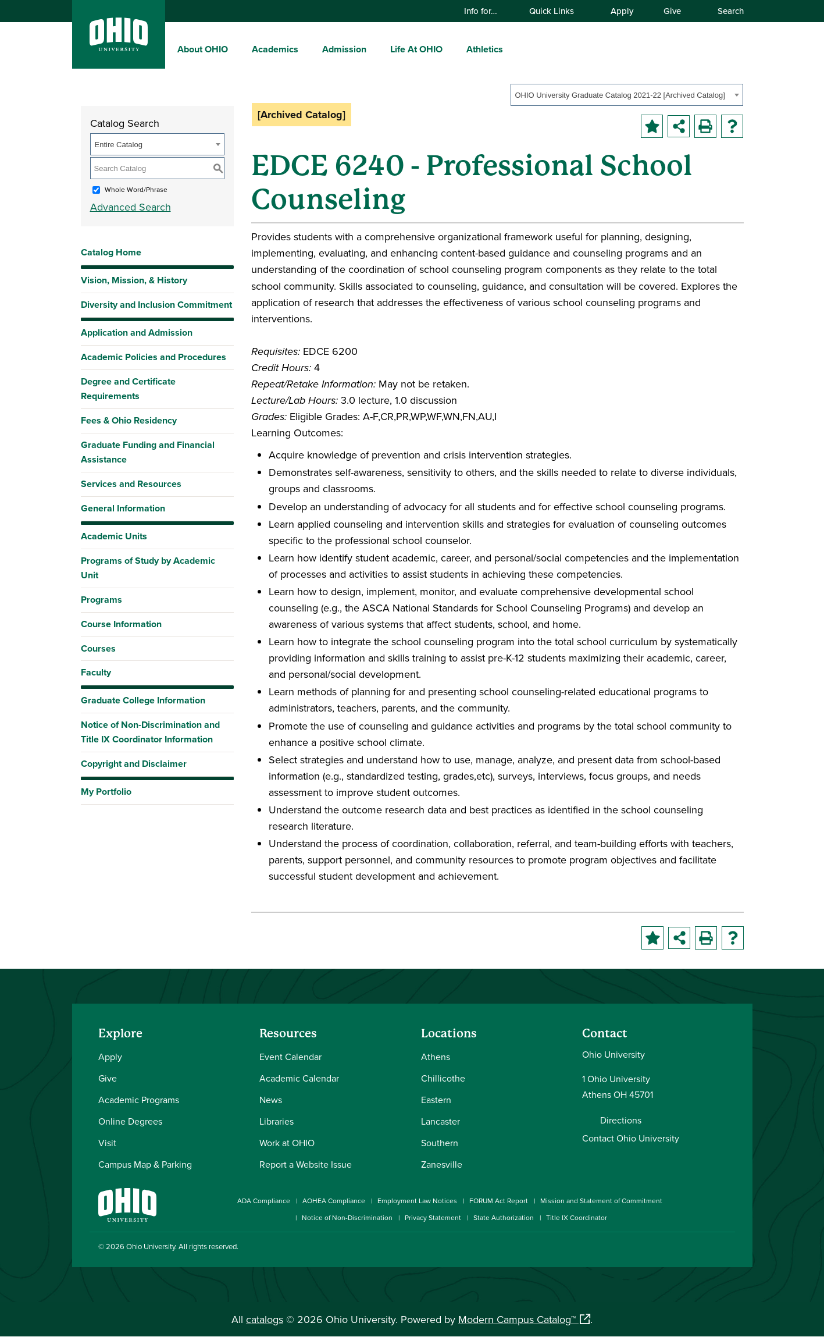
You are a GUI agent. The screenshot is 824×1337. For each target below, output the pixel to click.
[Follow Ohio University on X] (693, 1248)
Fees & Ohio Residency (129, 420)
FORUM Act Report (498, 1201)
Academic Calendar (299, 1078)
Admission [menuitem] (344, 49)
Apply (622, 11)
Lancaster (440, 1121)
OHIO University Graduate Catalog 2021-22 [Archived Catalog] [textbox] (620, 95)
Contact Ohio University (630, 1138)
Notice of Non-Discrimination (347, 1217)
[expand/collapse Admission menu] (375, 48)
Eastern (436, 1099)
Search (725, 11)
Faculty (96, 672)
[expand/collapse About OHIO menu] (236, 48)
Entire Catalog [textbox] (118, 144)
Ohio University (150, 1246)
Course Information (121, 624)
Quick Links (557, 11)
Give (672, 11)
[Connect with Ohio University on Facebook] (623, 1248)
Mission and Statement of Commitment (601, 1201)
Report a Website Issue (305, 1164)
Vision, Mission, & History (134, 280)
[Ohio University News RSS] (727, 1248)
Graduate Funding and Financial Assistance (148, 452)
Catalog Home (111, 252)
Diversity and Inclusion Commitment (156, 304)
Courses (98, 648)
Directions (620, 1120)
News (270, 1099)
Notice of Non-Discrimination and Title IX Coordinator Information (150, 732)
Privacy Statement (433, 1217)
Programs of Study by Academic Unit (148, 568)
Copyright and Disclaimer (134, 763)
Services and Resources (131, 483)
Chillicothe (443, 1078)
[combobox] (627, 95)
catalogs (264, 1319)
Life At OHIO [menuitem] (416, 49)
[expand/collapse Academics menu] (307, 48)
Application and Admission (136, 332)
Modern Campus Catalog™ (517, 1319)
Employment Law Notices (417, 1201)
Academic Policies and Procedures (153, 357)
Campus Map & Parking (145, 1164)
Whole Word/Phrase (136, 189)
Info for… (486, 11)
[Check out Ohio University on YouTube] (675, 1248)
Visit (107, 1142)
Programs (101, 599)
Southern (439, 1142)
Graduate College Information (143, 703)
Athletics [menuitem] (484, 49)
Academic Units (114, 536)
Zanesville (441, 1164)
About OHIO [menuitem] (202, 49)
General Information (123, 508)
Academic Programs (138, 1099)
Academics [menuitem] (275, 49)
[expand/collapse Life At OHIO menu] (451, 48)
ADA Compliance (263, 1201)
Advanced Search (130, 207)
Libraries (276, 1121)
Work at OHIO (287, 1142)
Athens (435, 1056)
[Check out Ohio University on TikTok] (710, 1248)
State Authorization (503, 1217)
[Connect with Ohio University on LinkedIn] (658, 1248)
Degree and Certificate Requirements (128, 389)
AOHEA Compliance (333, 1201)
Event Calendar (290, 1056)
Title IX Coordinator (576, 1217)
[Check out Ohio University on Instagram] (640, 1248)
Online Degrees (130, 1121)
